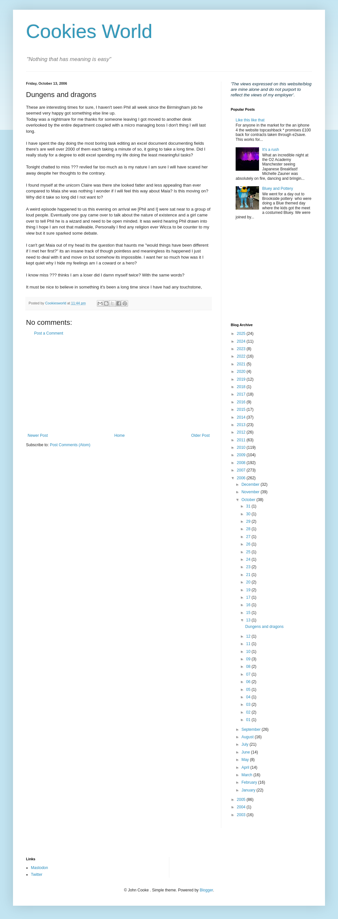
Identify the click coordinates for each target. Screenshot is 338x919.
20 (249, 582)
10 (249, 651)
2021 (242, 364)
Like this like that (250, 120)
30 (249, 514)
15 (249, 612)
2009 (242, 455)
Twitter (36, 874)
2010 (242, 447)
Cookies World (89, 31)
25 (249, 552)
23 (249, 567)
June (246, 752)
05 (249, 689)
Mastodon (39, 867)
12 (249, 636)
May (245, 759)
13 (249, 620)
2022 (242, 356)
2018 (242, 387)
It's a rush (270, 149)
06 (249, 682)
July (245, 744)
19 (249, 590)
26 (249, 544)
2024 (242, 341)
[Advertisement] (118, 384)
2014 (242, 417)
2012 (242, 432)
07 (249, 674)
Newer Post (38, 435)
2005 (242, 799)
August (248, 737)
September (251, 729)
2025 (242, 333)
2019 (242, 379)
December (251, 484)
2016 (242, 402)
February (249, 782)
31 (249, 506)
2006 (242, 478)
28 (249, 529)
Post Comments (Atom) (70, 445)
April (245, 767)
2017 (242, 394)
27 (249, 536)
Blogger (206, 890)
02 (249, 712)
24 (249, 559)
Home (119, 435)
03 (249, 704)
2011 (242, 440)
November (251, 492)
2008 (242, 462)
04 (249, 697)
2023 (242, 349)
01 (249, 719)
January (248, 790)
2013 (242, 425)
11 (249, 644)
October (248, 499)
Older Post (200, 435)
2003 (242, 815)
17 (249, 597)
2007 (242, 470)
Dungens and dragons (264, 626)
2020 (242, 371)
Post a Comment (48, 333)
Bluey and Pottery (277, 188)
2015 (242, 409)
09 (249, 659)
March (247, 775)
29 (249, 521)
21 (249, 574)
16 (249, 605)
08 (249, 666)
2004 (242, 807)
